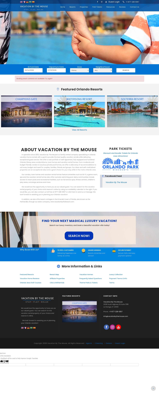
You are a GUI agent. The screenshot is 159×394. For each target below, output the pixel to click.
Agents (89, 343)
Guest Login (114, 1)
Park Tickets (97, 7)
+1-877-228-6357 (132, 2)
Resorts (73, 7)
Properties (84, 7)
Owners (109, 343)
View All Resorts (79, 130)
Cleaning (99, 343)
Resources (111, 7)
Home (62, 7)
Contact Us (134, 7)
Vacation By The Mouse (116, 182)
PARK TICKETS (120, 149)
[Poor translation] (6, 361)
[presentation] (64, 311)
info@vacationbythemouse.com (115, 316)
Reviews (122, 7)
